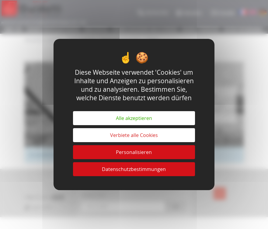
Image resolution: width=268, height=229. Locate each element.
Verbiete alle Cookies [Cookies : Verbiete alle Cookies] (134, 135)
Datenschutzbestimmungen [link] (134, 169)
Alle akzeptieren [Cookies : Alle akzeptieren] (134, 118)
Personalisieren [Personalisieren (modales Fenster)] (134, 152)
